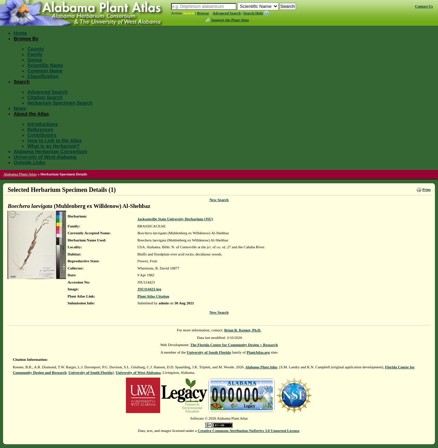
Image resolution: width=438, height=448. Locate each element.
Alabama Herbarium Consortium (50, 151)
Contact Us (424, 6)
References (40, 129)
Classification (43, 76)
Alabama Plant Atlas (20, 174)
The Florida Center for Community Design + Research (234, 345)
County (35, 49)
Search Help (253, 13)
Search (188, 13)
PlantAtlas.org (258, 352)
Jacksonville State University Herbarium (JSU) (175, 219)
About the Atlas (31, 114)
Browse (203, 13)
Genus (34, 60)
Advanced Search (226, 13)
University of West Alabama (45, 157)
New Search (219, 200)
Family (34, 54)
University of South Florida (209, 352)
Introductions (42, 124)
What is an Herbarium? (53, 146)
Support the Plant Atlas (230, 20)
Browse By (26, 38)
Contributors (41, 135)
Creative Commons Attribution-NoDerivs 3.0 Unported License (248, 431)
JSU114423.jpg (149, 289)
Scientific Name (45, 65)
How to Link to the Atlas (54, 140)
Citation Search (45, 97)
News (20, 108)
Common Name (45, 71)
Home (20, 33)
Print (426, 189)
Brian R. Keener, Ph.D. (242, 330)
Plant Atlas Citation (153, 296)
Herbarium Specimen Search (60, 103)
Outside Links (30, 162)
